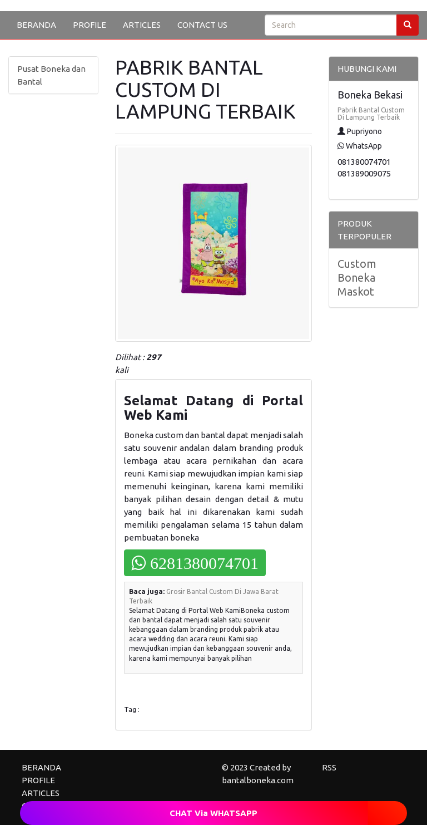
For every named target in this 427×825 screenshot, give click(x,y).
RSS (329, 767)
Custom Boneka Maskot (356, 277)
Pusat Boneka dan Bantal (51, 75)
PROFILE (89, 25)
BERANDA (36, 25)
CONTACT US (202, 25)
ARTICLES (142, 25)
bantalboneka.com (258, 780)
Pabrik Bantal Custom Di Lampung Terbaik (371, 113)
